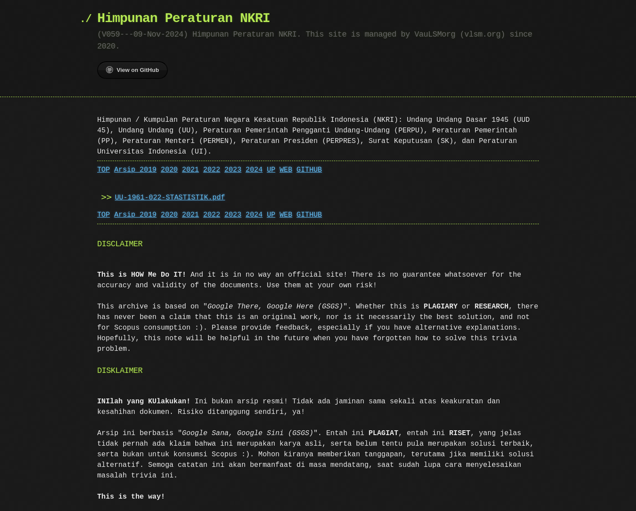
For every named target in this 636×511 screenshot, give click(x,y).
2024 (254, 170)
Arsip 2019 (135, 170)
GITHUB (309, 170)
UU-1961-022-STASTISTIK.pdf (170, 198)
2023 (232, 170)
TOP (103, 170)
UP (271, 170)
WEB (286, 170)
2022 (211, 170)
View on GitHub (132, 69)
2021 (190, 170)
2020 (169, 170)
